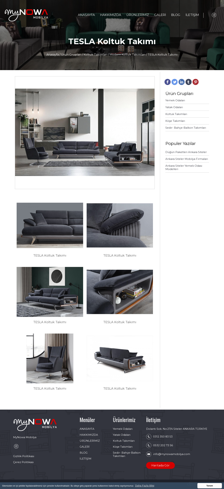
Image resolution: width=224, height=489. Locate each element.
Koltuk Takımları (95, 54)
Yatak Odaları (121, 434)
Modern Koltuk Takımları (128, 54)
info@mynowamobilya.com (171, 454)
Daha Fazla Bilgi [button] (144, 485)
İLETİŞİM (192, 15)
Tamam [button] (209, 486)
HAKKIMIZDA (110, 15)
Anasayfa (52, 54)
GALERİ (160, 15)
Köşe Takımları (122, 446)
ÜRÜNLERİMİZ (137, 15)
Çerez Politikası (23, 462)
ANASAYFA (86, 15)
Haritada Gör (160, 465)
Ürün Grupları (71, 54)
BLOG (175, 15)
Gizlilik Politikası (23, 456)
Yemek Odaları (122, 428)
